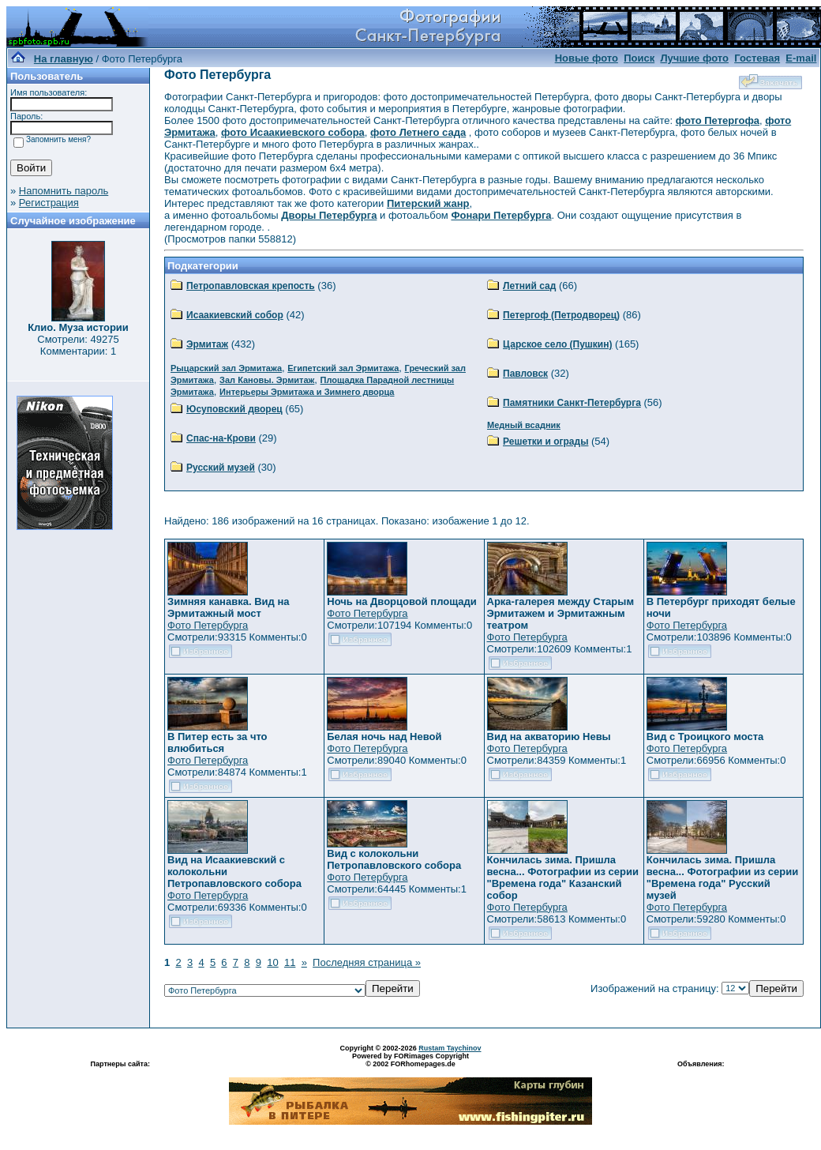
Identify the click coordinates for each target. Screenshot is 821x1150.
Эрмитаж (207, 344)
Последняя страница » (367, 962)
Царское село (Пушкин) (557, 344)
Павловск (525, 373)
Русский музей (220, 467)
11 (289, 962)
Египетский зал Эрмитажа (343, 368)
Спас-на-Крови (221, 438)
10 (272, 962)
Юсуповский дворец (234, 409)
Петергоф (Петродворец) (561, 315)
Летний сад (529, 285)
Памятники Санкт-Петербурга (572, 402)
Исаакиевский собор (234, 315)
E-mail (800, 58)
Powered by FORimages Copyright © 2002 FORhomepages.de (410, 1060)
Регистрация (49, 203)
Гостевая (757, 58)
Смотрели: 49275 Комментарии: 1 (77, 345)
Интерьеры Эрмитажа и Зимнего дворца (306, 391)
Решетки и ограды (545, 441)
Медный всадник (523, 425)
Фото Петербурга (207, 625)
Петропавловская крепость (250, 285)
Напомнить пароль (63, 191)
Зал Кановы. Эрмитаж (266, 380)
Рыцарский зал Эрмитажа (226, 368)
